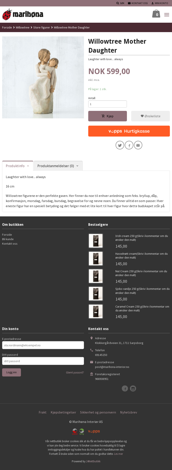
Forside (7, 27)
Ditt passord (10, 357)
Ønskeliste (150, 117)
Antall (91, 98)
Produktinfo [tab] (15, 168)
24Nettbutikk (93, 463)
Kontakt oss (10, 246)
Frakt (43, 414)
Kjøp (107, 117)
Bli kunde (8, 241)
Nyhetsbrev (128, 414)
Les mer (118, 456)
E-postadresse (11, 341)
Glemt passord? (75, 374)
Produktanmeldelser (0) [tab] (55, 168)
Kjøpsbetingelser (63, 414)
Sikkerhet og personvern (98, 414)
